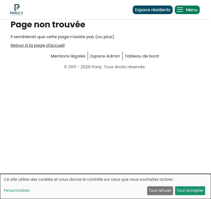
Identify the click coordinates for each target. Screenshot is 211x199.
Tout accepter (190, 190)
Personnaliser (17, 190)
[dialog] (105, 186)
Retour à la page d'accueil (38, 45)
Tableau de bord (142, 56)
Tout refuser (160, 190)
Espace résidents (152, 10)
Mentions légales (68, 56)
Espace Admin (105, 56)
